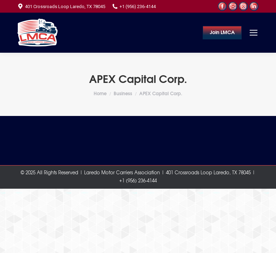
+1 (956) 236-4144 (134, 6)
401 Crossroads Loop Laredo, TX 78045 (61, 6)
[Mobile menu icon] (253, 33)
